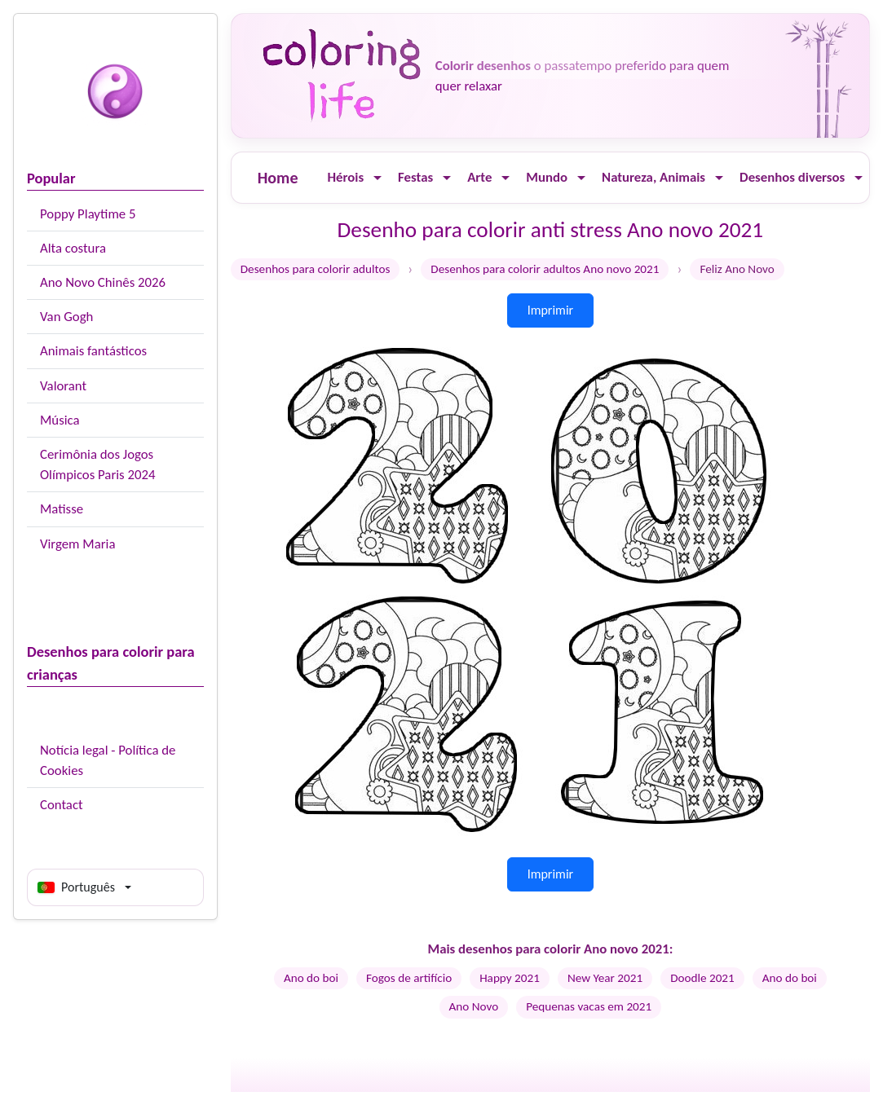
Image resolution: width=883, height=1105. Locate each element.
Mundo (546, 177)
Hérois (345, 177)
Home (278, 177)
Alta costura (73, 248)
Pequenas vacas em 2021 (588, 1006)
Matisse (61, 508)
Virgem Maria (77, 543)
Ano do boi (311, 978)
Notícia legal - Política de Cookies (107, 760)
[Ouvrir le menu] (377, 178)
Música (60, 420)
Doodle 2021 (702, 978)
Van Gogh (66, 316)
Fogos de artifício (409, 978)
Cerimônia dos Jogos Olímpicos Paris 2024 (97, 464)
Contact (61, 804)
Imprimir (551, 310)
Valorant (63, 385)
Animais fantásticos (93, 350)
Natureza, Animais (653, 177)
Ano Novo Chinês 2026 (103, 282)
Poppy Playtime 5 (87, 213)
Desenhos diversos (792, 177)
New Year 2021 (604, 978)
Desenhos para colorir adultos (316, 269)
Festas (415, 177)
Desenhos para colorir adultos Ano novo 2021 (544, 269)
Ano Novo (474, 1006)
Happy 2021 (509, 978)
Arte (479, 177)
